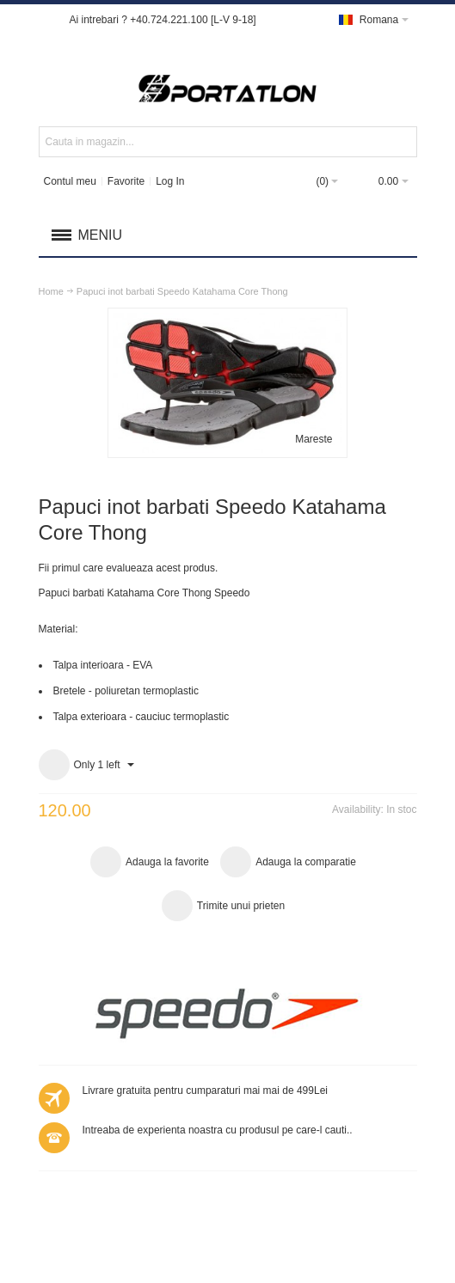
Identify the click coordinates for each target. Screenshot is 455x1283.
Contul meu (69, 181)
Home (51, 291)
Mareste (313, 439)
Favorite (126, 181)
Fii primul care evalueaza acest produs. (128, 568)
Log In (170, 181)
